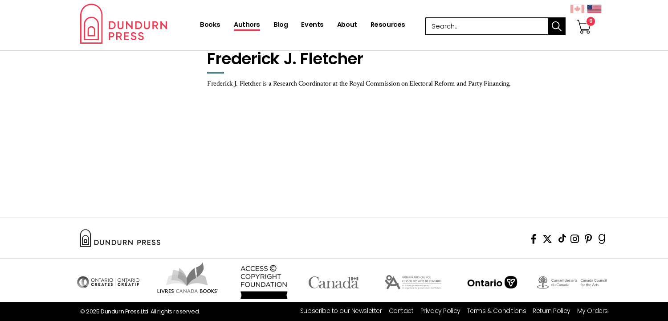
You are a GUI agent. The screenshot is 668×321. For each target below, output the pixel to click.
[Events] (312, 25)
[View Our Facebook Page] (533, 240)
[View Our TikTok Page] (562, 240)
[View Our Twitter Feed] (547, 240)
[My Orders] (589, 311)
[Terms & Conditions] (493, 311)
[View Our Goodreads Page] (602, 240)
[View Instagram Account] (574, 240)
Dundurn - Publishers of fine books (139, 24)
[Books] (210, 25)
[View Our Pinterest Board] (588, 240)
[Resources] (388, 25)
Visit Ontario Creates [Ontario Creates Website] (108, 282)
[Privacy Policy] (437, 311)
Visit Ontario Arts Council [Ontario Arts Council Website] (413, 282)
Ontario (492, 282)
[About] (347, 25)
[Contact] (398, 311)
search (557, 26)
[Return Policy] (548, 311)
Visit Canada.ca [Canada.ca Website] (334, 282)
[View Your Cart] (584, 17)
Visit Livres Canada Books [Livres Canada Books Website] (187, 277)
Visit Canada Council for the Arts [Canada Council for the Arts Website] (572, 282)
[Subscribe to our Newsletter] (337, 311)
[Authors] (247, 25)
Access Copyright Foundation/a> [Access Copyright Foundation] (263, 282)
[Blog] (280, 25)
